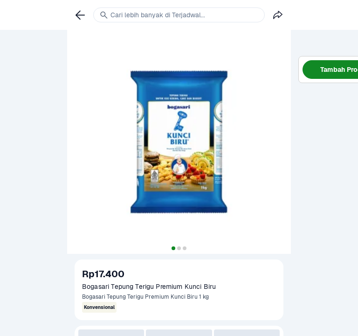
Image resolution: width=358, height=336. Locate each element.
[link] (80, 15)
